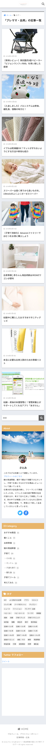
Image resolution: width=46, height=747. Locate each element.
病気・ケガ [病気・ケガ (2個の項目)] (21, 639)
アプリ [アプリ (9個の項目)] (26, 600)
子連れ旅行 (12, 567)
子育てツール (12, 577)
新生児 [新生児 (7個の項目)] (20, 622)
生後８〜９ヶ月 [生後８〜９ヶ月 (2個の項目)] (35, 635)
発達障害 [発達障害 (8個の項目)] (37, 639)
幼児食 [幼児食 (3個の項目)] (6, 622)
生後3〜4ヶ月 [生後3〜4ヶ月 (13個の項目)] (8, 631)
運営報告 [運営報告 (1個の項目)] (22, 644)
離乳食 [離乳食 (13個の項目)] (36, 644)
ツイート (6, 661)
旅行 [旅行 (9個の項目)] (26, 622)
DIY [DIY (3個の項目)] (5, 600)
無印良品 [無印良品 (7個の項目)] (34, 622)
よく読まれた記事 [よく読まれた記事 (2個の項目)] (15, 600)
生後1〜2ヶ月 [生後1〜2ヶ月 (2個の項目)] (20, 626)
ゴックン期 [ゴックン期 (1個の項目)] (7, 604)
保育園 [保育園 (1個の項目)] (38, 613)
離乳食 (10, 572)
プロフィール (13, 734)
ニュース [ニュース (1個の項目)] (7, 609)
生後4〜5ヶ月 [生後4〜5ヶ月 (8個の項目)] (20, 631)
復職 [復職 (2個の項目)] (13, 622)
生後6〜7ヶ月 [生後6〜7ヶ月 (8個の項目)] (32, 631)
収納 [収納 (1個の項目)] (5, 618)
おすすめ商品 (12, 532)
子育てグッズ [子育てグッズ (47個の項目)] (20, 618)
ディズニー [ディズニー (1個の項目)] (33, 604)
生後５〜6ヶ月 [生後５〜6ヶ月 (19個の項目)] (9, 635)
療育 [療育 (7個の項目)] (29, 639)
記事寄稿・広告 (23, 737)
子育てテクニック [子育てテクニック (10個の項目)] (34, 618)
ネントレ (11, 563)
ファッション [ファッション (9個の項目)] (17, 609)
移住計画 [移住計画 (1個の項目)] (7, 644)
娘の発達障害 (12, 548)
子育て (9, 553)
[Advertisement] (23, 692)
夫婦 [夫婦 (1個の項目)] (11, 618)
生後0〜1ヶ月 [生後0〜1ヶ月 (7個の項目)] (8, 626)
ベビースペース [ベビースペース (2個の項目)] (19, 613)
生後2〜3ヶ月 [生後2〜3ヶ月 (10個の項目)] (32, 626)
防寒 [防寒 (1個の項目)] (29, 644)
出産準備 (10, 543)
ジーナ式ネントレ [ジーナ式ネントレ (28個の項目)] (20, 604)
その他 (10, 558)
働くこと (10, 538)
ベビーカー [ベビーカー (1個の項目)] (7, 613)
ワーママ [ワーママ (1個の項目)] (30, 613)
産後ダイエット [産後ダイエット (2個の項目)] (9, 639)
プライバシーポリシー (29, 734)
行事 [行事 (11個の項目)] (14, 644)
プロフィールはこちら (13, 476)
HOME (23, 729)
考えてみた (10, 582)
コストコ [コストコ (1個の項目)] (35, 600)
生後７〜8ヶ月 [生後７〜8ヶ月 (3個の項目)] (21, 635)
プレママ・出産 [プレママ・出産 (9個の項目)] (30, 609)
